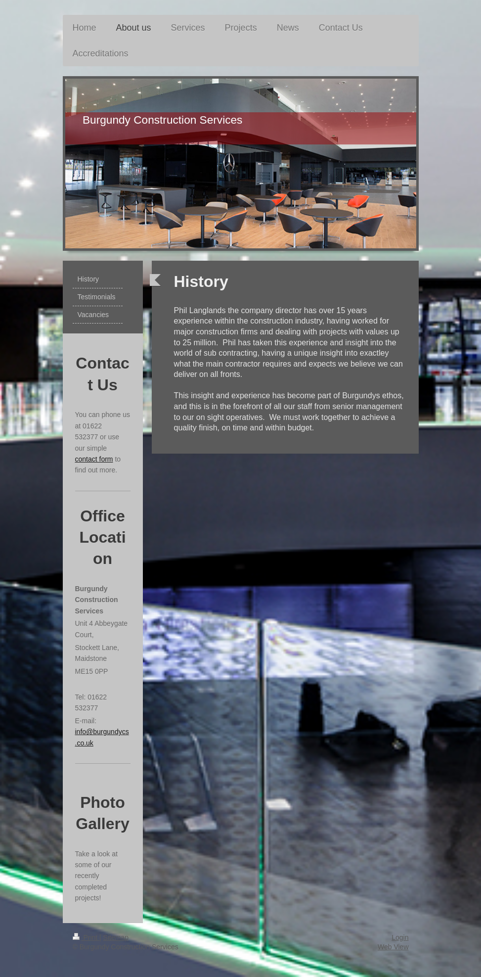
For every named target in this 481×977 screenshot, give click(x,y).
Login (400, 937)
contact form (94, 459)
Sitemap (116, 937)
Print (86, 937)
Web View (393, 947)
